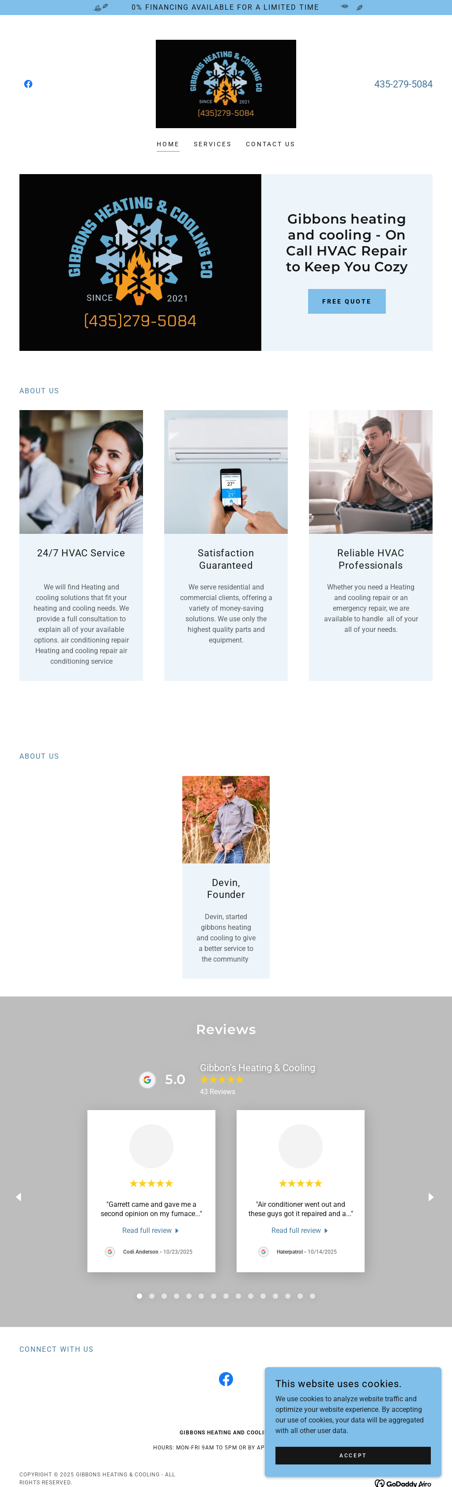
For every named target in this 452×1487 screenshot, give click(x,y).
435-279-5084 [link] (403, 84)
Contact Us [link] (270, 144)
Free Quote (347, 301)
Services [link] (213, 144)
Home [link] (168, 144)
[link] (28, 84)
